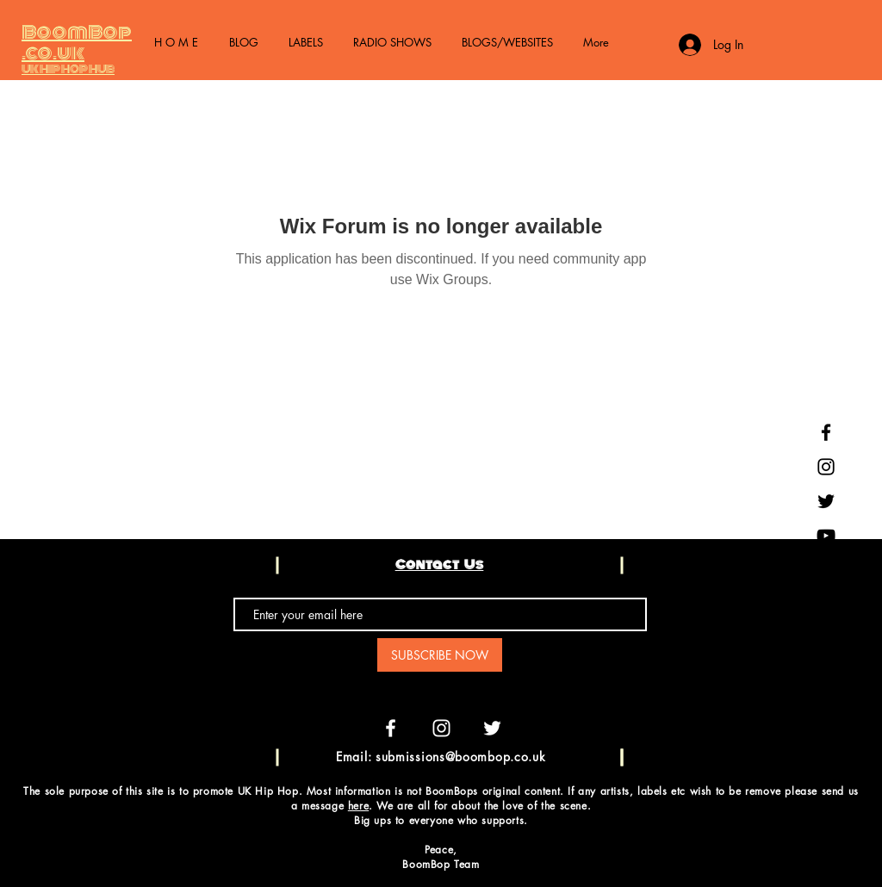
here (358, 805)
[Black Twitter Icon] (826, 501)
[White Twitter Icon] (492, 728)
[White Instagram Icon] (441, 728)
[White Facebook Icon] (390, 728)
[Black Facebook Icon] (826, 432)
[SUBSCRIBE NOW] (439, 655)
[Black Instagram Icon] (826, 467)
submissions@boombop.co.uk (461, 756)
